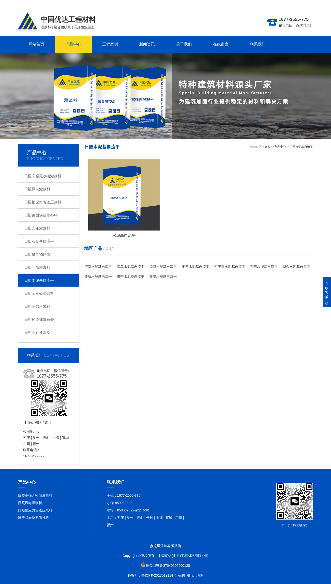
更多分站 (284, 4)
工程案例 (110, 44)
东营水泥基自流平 (264, 267)
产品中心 (73, 44)
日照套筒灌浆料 (37, 267)
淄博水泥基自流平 (163, 267)
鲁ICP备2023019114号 (159, 575)
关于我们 (184, 44)
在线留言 (221, 44)
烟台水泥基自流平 (296, 267)
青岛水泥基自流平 (130, 267)
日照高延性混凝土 (39, 332)
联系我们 (258, 44)
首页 (268, 147)
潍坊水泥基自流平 (98, 276)
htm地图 (197, 575)
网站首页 (36, 44)
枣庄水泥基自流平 (195, 267)
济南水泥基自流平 (98, 267)
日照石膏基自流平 (39, 241)
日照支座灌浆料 (37, 228)
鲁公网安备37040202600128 (168, 566)
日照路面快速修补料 (41, 215)
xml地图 (184, 575)
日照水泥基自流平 (39, 280)
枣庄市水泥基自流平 (229, 267)
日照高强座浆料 (37, 306)
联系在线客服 (302, 4)
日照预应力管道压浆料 (42, 202)
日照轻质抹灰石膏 (39, 319)
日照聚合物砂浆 (37, 254)
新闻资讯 (147, 44)
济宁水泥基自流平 (130, 276)
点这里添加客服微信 (165, 546)
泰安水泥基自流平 (163, 276)
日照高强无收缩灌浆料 (42, 176)
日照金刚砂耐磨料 (39, 293)
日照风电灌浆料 (37, 189)
